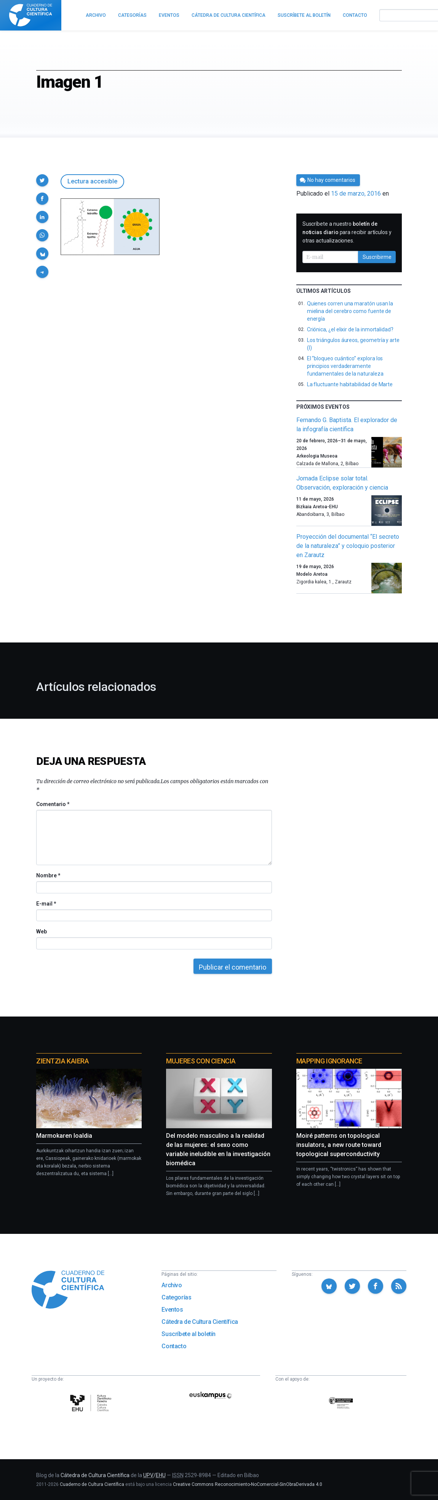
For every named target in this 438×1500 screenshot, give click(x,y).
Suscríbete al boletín (188, 1334)
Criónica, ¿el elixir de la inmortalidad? (350, 329)
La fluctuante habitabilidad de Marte (350, 384)
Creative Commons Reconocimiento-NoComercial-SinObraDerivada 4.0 (247, 1484)
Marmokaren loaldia (64, 1135)
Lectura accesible (92, 181)
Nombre (48, 875)
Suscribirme (377, 257)
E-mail (46, 904)
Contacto (173, 1346)
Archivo (171, 1285)
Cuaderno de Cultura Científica (92, 1484)
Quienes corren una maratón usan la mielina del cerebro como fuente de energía (350, 311)
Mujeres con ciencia (200, 1061)
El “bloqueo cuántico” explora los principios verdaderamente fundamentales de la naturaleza (345, 366)
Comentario (52, 804)
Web (41, 931)
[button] (42, 180)
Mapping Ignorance (329, 1061)
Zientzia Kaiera (62, 1061)
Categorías (176, 1297)
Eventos (172, 1309)
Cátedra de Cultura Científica (199, 1321)
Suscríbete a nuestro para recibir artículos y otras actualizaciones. (347, 232)
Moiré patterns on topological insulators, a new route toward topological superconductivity (338, 1145)
